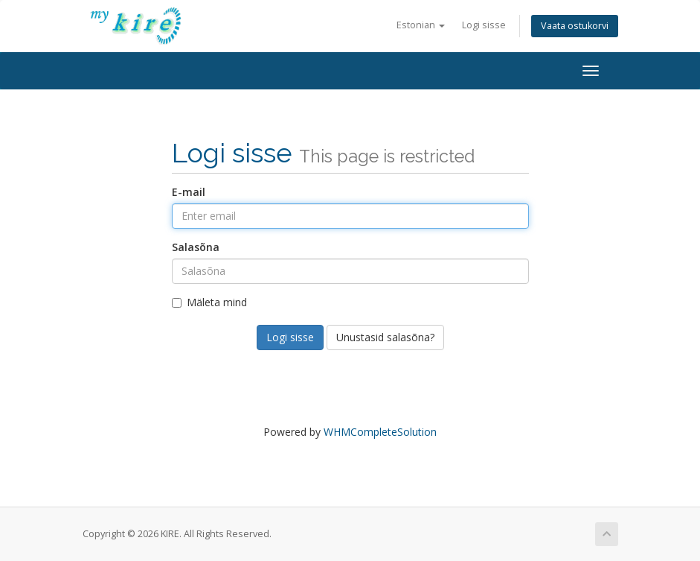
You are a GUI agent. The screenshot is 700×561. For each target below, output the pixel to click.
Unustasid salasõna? (385, 337)
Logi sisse (484, 25)
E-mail (188, 192)
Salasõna (195, 247)
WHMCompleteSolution (380, 432)
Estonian (420, 25)
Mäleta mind (209, 302)
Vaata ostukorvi (575, 25)
